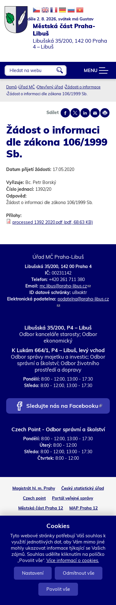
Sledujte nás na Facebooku (64, 406)
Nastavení (33, 573)
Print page (105, 112)
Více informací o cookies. (72, 560)
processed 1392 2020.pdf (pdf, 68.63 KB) (52, 222)
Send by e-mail (95, 112)
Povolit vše (58, 589)
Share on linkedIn (85, 112)
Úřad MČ (27, 86)
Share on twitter (75, 112)
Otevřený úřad (50, 86)
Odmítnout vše (78, 573)
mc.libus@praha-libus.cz (65, 286)
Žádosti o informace (83, 86)
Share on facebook (65, 112)
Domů (11, 86)
